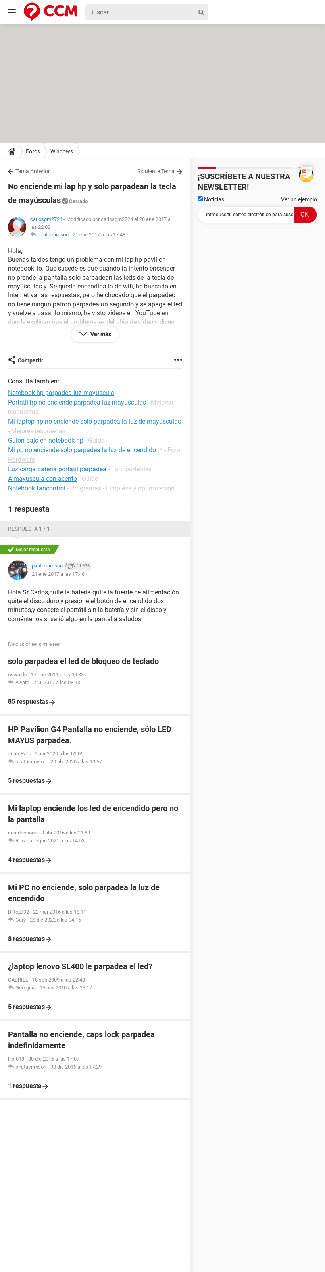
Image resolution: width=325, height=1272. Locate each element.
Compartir (30, 360)
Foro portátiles (131, 469)
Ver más (100, 334)
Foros (33, 151)
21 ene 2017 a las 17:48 (99, 235)
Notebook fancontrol (36, 488)
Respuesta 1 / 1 (29, 529)
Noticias (211, 199)
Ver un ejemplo (299, 199)
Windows (61, 151)
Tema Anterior (32, 171)
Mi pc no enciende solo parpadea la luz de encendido (82, 450)
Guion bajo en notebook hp (45, 440)
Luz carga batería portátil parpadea (57, 469)
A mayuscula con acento (42, 478)
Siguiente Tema (156, 171)
